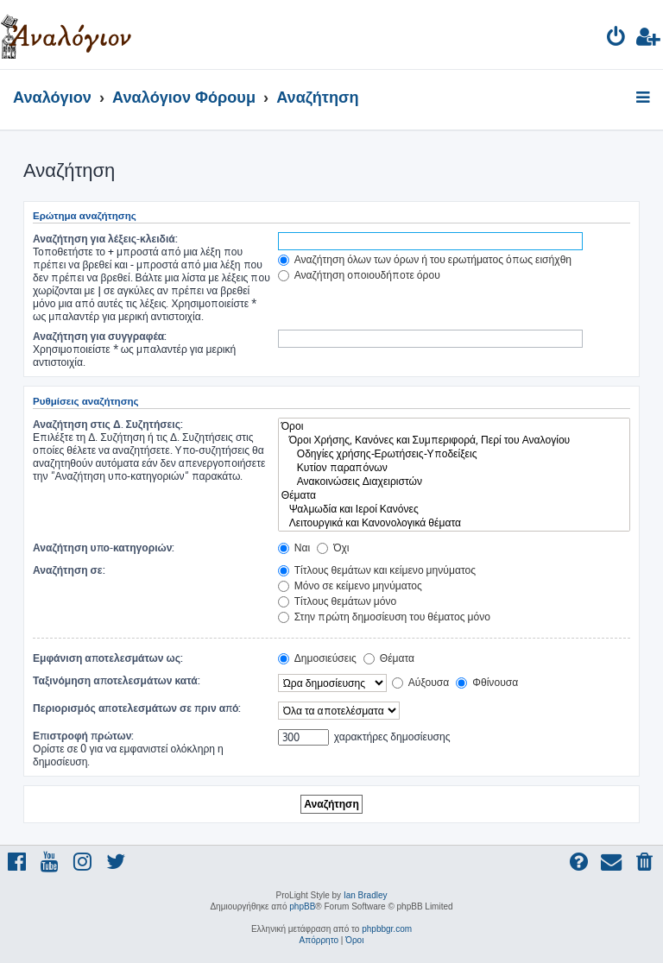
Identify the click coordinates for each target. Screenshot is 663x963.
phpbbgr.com (387, 929)
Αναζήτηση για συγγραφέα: (100, 336)
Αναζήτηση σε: (69, 569)
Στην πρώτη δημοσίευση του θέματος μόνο (384, 616)
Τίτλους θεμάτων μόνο (337, 601)
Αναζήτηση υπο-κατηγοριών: (103, 547)
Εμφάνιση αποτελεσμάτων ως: (108, 657)
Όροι (454, 426)
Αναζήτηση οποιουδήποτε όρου (359, 274)
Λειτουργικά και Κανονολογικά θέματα (454, 523)
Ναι (294, 547)
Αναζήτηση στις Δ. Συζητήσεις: (108, 424)
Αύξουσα (421, 682)
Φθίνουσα (487, 682)
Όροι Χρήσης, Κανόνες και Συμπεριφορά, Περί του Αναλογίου (454, 440)
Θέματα (454, 495)
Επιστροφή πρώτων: (83, 735)
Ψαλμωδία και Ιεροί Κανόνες (454, 509)
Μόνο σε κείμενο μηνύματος (350, 585)
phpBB (302, 906)
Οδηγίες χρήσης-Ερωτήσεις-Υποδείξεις (454, 454)
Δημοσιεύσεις (317, 657)
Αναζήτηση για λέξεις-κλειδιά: (105, 238)
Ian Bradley (366, 895)
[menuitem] (616, 39)
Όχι (333, 547)
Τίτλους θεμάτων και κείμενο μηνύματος (377, 569)
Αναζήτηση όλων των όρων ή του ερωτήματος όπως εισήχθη (424, 259)
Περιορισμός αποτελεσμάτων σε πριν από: (137, 708)
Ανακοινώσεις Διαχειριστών (454, 481)
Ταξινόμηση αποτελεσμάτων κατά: (116, 680)
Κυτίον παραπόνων (454, 468)
